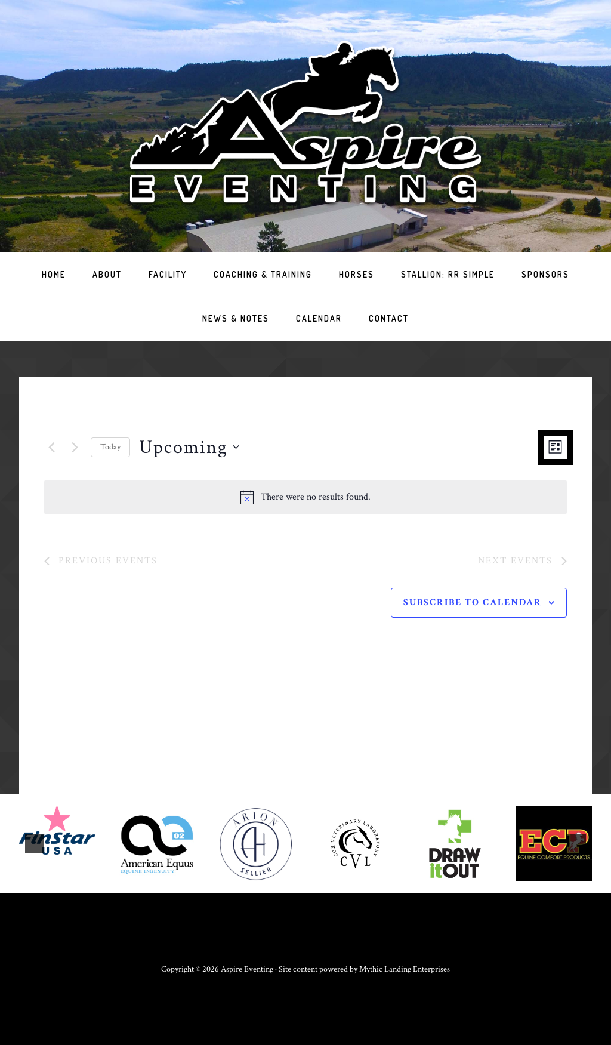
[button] (34, 843)
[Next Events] (74, 447)
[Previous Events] (51, 447)
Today (110, 447)
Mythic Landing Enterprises (404, 969)
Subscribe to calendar (472, 602)
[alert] (305, 497)
